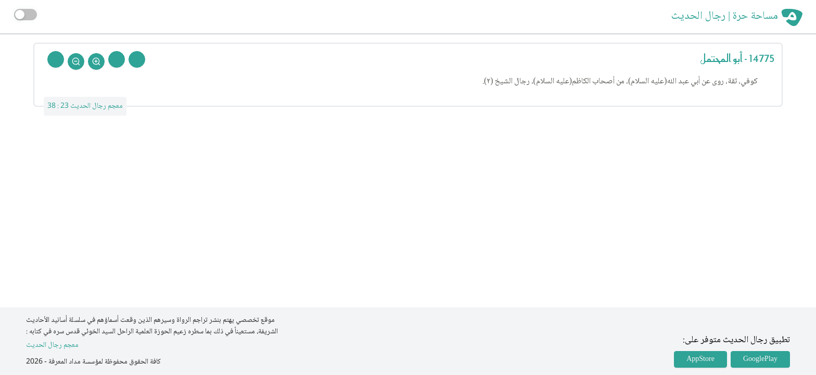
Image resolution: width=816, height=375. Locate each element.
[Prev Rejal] (137, 59)
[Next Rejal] (116, 59)
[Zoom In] (96, 61)
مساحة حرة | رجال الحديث (724, 16)
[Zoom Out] (76, 61)
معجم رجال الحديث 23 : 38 (85, 106)
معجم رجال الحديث (52, 346)
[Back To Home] (55, 59)
